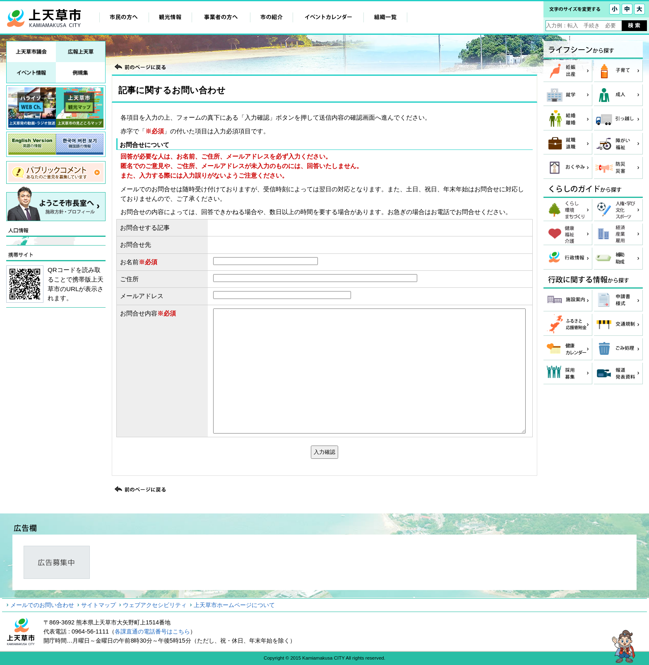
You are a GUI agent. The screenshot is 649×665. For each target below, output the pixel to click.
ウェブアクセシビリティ (155, 605)
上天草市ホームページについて (234, 605)
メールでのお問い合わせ (42, 605)
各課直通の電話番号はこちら (152, 631)
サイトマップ (98, 605)
